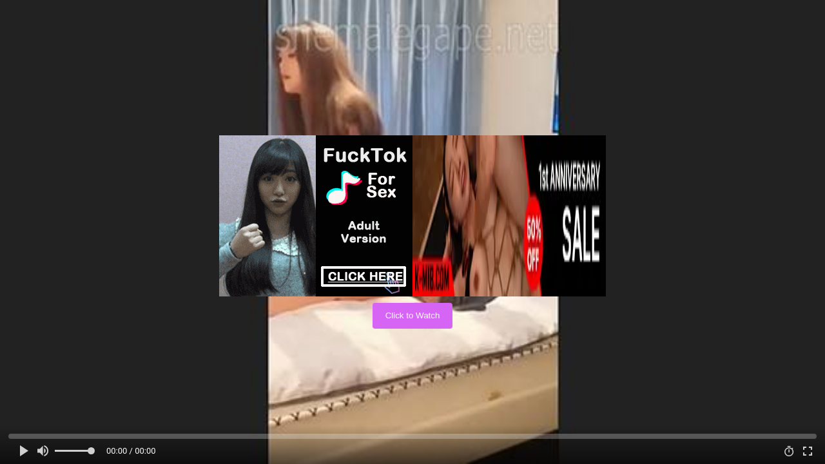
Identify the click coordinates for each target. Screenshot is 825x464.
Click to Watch (412, 315)
